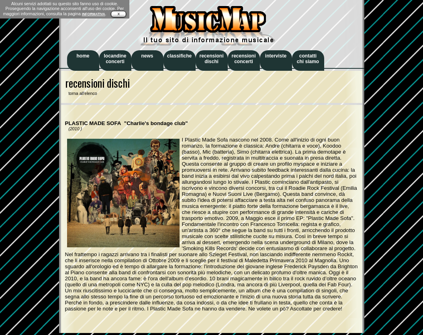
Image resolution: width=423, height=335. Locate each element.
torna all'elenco (81, 93)
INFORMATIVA (93, 14)
